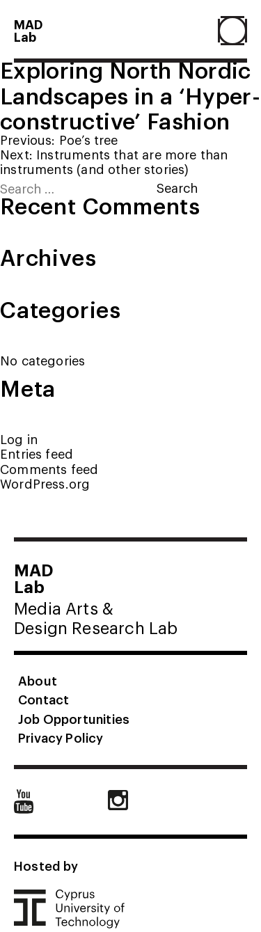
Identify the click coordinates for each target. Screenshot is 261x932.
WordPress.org (45, 483)
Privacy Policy (61, 737)
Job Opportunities (73, 718)
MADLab (28, 29)
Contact (43, 699)
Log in (19, 439)
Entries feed (36, 453)
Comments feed (49, 468)
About (37, 680)
